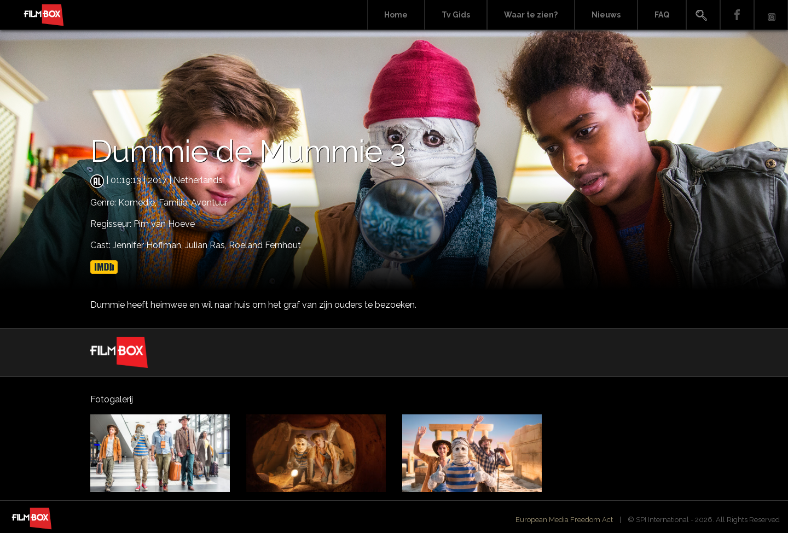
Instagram (771, 15)
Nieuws (606, 14)
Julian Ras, (207, 245)
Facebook (737, 15)
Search (703, 15)
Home (396, 14)
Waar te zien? (531, 14)
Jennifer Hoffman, (149, 245)
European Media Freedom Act (564, 520)
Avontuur (209, 202)
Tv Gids (456, 14)
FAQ (661, 14)
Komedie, (138, 202)
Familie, (175, 202)
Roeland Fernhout (265, 245)
